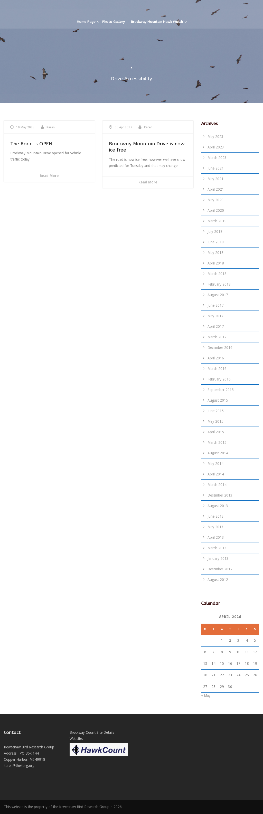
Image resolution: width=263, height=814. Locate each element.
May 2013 (215, 527)
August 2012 (218, 580)
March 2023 (217, 158)
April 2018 (216, 263)
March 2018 (217, 274)
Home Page (86, 59)
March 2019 (217, 221)
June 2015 (216, 411)
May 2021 (215, 179)
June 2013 (216, 516)
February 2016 (219, 379)
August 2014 (218, 453)
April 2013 (216, 537)
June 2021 (216, 168)
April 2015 (216, 432)
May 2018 (215, 253)
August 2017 (218, 295)
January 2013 (218, 558)
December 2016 (220, 348)
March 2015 (217, 442)
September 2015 (221, 390)
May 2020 (215, 200)
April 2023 (216, 147)
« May (206, 695)
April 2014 (216, 474)
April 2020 (216, 210)
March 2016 (217, 369)
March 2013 (217, 548)
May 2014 (215, 464)
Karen (50, 127)
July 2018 (215, 231)
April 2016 (216, 358)
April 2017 (216, 326)
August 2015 (218, 400)
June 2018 (216, 242)
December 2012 (220, 569)
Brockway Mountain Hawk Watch (157, 59)
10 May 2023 (25, 127)
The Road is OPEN (31, 144)
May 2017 (215, 316)
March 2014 (217, 485)
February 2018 (219, 284)
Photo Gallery (113, 59)
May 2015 (215, 421)
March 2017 (217, 337)
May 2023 (215, 137)
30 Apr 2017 (123, 127)
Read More (49, 176)
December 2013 (220, 495)
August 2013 (218, 506)
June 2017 (216, 305)
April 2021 (216, 189)
